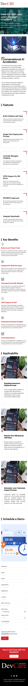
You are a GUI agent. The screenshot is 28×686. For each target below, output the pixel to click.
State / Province (5, 603)
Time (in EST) (4, 615)
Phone (3, 578)
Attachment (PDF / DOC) (8, 631)
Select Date (4, 609)
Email (2, 572)
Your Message (5, 621)
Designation (4, 590)
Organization (5, 584)
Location (3, 597)
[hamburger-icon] (25, 3)
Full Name (4, 566)
